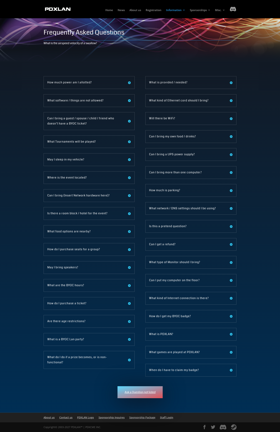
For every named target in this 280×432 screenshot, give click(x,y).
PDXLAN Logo (85, 417)
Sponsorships (198, 10)
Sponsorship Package (142, 417)
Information (174, 10)
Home (109, 10)
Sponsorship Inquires (112, 417)
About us (135, 10)
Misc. (218, 10)
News (121, 10)
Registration (153, 10)
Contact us (65, 417)
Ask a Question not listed (140, 392)
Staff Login (166, 417)
